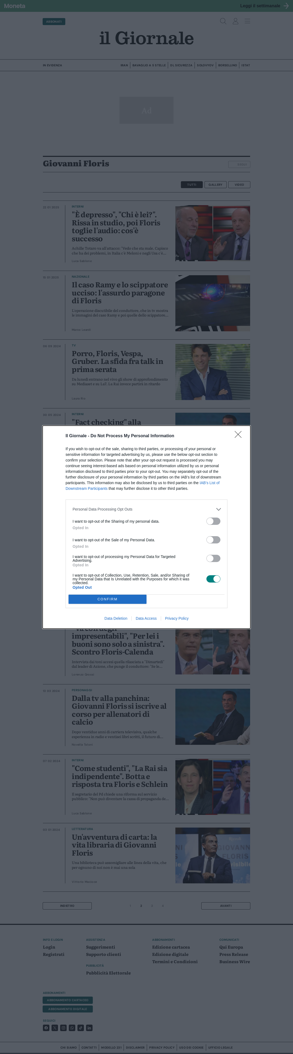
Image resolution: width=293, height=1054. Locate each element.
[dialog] (146, 527)
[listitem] (146, 509)
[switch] (213, 521)
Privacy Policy (177, 618)
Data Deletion (115, 618)
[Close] (240, 436)
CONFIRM (107, 599)
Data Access (146, 618)
